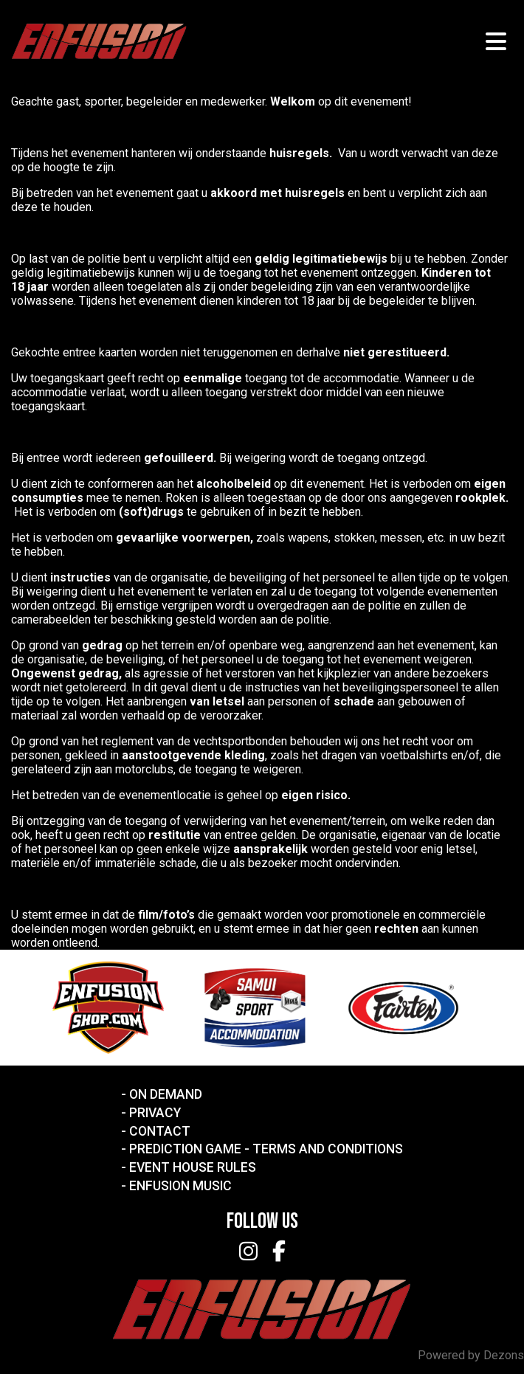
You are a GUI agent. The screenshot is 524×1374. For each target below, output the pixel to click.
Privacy (155, 1112)
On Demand (165, 1094)
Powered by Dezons (471, 1355)
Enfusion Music (180, 1185)
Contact (159, 1131)
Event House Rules (192, 1167)
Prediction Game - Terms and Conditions (266, 1149)
